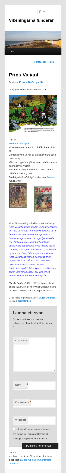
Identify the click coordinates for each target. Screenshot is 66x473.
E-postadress (23, 402)
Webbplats (20, 419)
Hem (12, 51)
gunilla (39, 82)
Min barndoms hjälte (19, 143)
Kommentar (21, 340)
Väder (42, 298)
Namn (21, 385)
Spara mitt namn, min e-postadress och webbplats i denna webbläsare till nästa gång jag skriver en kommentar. (31, 434)
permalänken (24, 301)
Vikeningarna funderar (31, 20)
